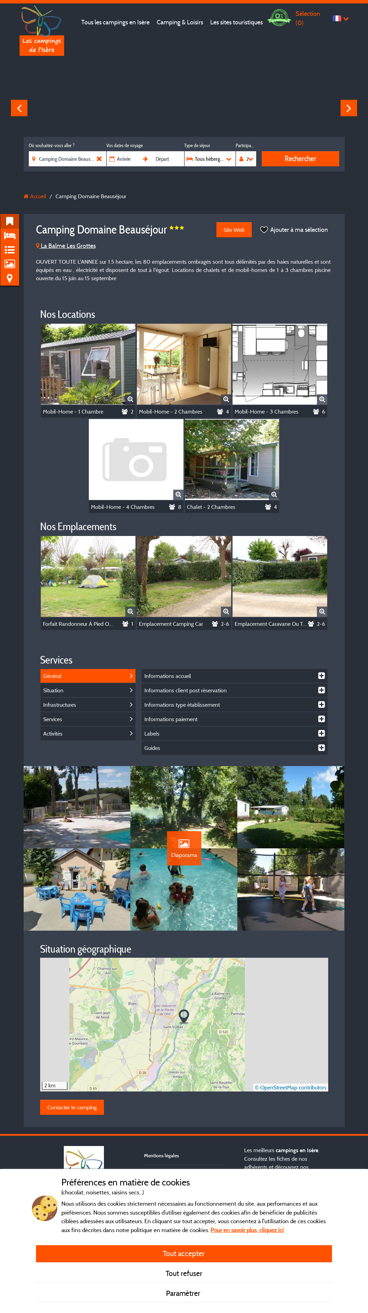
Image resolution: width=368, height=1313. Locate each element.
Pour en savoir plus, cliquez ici (247, 1229)
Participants (246, 145)
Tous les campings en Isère (115, 22)
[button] (184, 1017)
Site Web (234, 229)
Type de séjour (197, 145)
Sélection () (308, 18)
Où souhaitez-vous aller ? (51, 145)
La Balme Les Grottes (66, 246)
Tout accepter (184, 1253)
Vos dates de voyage (124, 145)
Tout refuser (184, 1273)
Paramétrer (184, 1293)
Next (349, 108)
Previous (19, 108)
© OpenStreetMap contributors (291, 1087)
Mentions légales (161, 1155)
